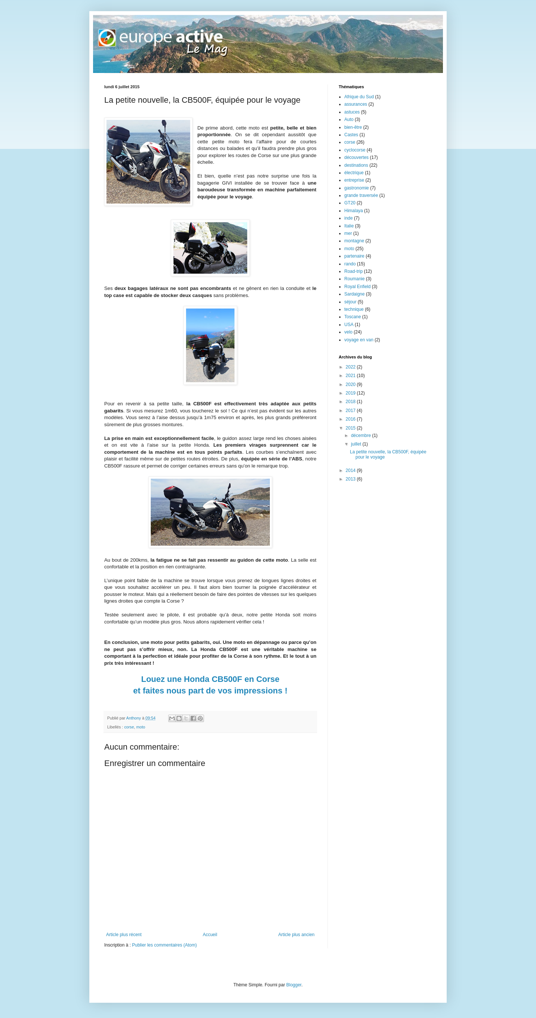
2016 (351, 419)
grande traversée (361, 195)
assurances (355, 104)
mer (348, 233)
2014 (351, 470)
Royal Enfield (357, 286)
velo (348, 332)
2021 (351, 375)
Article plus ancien (296, 934)
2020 (351, 384)
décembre (361, 435)
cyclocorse (355, 150)
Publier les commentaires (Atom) (164, 945)
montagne (354, 240)
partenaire (354, 256)
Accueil (210, 934)
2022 (351, 367)
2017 (351, 410)
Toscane (352, 316)
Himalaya (353, 210)
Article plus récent (123, 934)
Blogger (294, 984)
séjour (350, 301)
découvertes (356, 157)
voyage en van (358, 339)
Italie (349, 226)
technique (354, 309)
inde (348, 218)
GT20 (349, 202)
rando (350, 264)
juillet (357, 444)
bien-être (353, 127)
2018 (351, 401)
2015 (351, 428)
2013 (351, 479)
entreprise (354, 180)
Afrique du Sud (359, 96)
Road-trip (353, 271)
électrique (354, 172)
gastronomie (356, 188)
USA (349, 324)
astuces (352, 112)
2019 (351, 393)
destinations (356, 165)
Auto (349, 119)
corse (129, 727)
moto (140, 727)
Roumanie (354, 278)
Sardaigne (354, 294)
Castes (351, 134)
